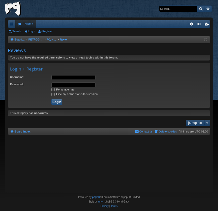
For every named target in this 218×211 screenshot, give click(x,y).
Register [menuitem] (207, 25)
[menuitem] (191, 24)
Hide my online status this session (74, 94)
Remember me (62, 89)
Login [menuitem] (200, 25)
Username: (17, 77)
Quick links (12, 25)
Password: (17, 84)
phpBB (96, 197)
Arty (100, 201)
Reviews (17, 50)
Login (31, 31)
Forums (28, 24)
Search (16, 31)
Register (47, 31)
